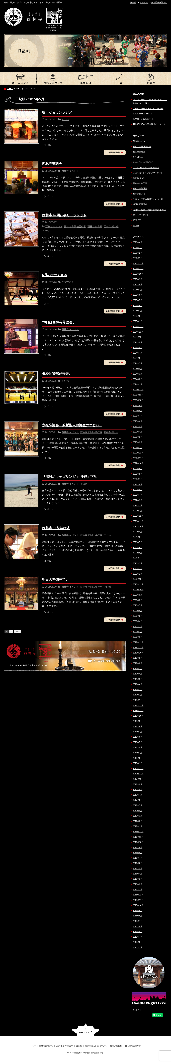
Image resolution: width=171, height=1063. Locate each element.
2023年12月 (138, 390)
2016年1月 (137, 889)
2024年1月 (137, 384)
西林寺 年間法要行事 (75, 226)
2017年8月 (137, 789)
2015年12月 (138, 895)
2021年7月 (137, 542)
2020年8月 (137, 600)
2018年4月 (137, 747)
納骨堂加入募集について (151, 78)
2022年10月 (138, 463)
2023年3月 (137, 437)
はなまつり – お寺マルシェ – (146, 167)
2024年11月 (138, 332)
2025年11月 (138, 268)
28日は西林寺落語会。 (59, 322)
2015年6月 (137, 926)
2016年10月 (138, 842)
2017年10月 (138, 779)
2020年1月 (137, 637)
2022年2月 (137, 505)
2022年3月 (137, 500)
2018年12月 (138, 705)
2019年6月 (137, 674)
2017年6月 (137, 800)
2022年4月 (137, 495)
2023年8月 (137, 411)
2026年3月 (137, 247)
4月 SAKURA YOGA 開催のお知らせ (149, 124)
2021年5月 (137, 553)
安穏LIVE (137, 220)
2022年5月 (137, 489)
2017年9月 (137, 784)
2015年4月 (137, 937)
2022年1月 (137, 511)
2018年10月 (138, 716)
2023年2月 (137, 442)
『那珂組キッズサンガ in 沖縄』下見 (69, 476)
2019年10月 (138, 653)
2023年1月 (137, 447)
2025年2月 (137, 316)
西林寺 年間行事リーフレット (64, 215)
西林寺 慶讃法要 (140, 188)
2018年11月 (138, 710)
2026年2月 (137, 253)
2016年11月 (138, 837)
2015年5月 (137, 931)
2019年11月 (138, 647)
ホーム (10, 88)
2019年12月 (138, 642)
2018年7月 (137, 732)
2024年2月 (137, 379)
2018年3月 (137, 753)
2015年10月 (138, 905)
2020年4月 (137, 621)
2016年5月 (137, 868)
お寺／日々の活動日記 (143, 162)
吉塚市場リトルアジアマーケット (148, 173)
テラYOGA (67, 282)
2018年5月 (137, 742)
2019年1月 (137, 700)
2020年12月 (138, 579)
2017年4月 (137, 811)
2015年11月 (138, 900)
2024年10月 (138, 337)
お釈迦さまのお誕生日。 (144, 119)
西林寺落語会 (52, 164)
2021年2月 (137, 568)
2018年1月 (137, 763)
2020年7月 (137, 605)
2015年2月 (137, 947)
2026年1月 (137, 258)
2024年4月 (137, 369)
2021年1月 (137, 574)
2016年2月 (137, 884)
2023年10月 (138, 400)
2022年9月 (137, 468)
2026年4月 (137, 242)
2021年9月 (137, 532)
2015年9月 (137, 910)
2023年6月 (137, 421)
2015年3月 (137, 942)
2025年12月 (138, 263)
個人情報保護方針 (159, 2)
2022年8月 (137, 474)
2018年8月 (137, 726)
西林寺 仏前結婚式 (56, 528)
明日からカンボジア (57, 112)
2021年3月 (137, 563)
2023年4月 (137, 432)
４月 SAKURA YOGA (142, 114)
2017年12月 (138, 768)
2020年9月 (137, 595)
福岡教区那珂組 (140, 204)
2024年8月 (137, 347)
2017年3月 (137, 816)
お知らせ (144, 2)
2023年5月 (137, 426)
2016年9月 (137, 847)
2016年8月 (137, 852)
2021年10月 (138, 526)
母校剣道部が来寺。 (57, 374)
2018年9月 (137, 721)
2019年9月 (137, 658)
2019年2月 (137, 695)
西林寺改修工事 (140, 183)
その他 (65, 119)
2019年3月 (137, 689)
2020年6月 (137, 611)
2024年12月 (138, 326)
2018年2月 (137, 758)
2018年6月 (137, 737)
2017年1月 (137, 826)
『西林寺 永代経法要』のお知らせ (148, 108)
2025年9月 (137, 279)
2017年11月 (138, 774)
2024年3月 (137, 374)
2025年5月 (137, 300)
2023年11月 (138, 395)
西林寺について (52, 78)
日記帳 (133, 2)
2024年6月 (137, 358)
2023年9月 (137, 405)
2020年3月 (137, 626)
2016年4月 (137, 874)
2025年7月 (137, 290)
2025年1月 (137, 321)
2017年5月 (137, 805)
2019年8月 (137, 663)
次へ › (18, 631)
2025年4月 (137, 305)
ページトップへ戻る (85, 1029)
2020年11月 (138, 584)
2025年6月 (137, 295)
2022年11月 (138, 458)
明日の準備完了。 (55, 579)
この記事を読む (115, 152)
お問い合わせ (116, 1046)
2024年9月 (137, 342)
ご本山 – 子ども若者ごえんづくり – (149, 199)
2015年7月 (137, 921)
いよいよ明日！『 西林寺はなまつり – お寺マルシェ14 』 (150, 101)
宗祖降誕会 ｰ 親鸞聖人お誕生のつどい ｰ (72, 425)
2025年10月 (138, 274)
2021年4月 (137, 558)
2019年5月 (137, 679)
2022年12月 (138, 453)
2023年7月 (137, 416)
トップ (20, 78)
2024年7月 (137, 353)
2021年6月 (137, 547)
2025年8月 (137, 284)
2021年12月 (138, 516)
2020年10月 (138, 590)
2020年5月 (137, 616)
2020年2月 (137, 632)
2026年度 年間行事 (85, 78)
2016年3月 (137, 879)
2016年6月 (137, 863)
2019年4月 (137, 684)
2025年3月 (137, 311)
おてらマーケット (141, 215)
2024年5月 (137, 363)
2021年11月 (138, 521)
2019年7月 (137, 668)
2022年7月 (137, 479)
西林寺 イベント (70, 171)
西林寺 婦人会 (111, 226)
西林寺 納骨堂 (95, 226)
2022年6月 (137, 484)
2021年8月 (137, 537)
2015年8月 (137, 916)
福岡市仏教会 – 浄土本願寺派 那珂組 (149, 210)
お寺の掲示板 (139, 178)
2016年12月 (138, 832)
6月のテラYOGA (54, 275)
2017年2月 (137, 821)
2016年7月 (137, 858)
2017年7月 (137, 795)
